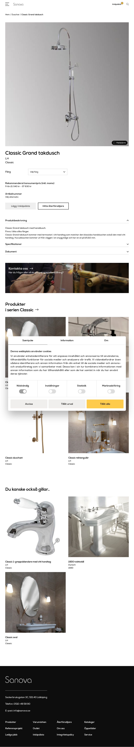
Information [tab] (67, 340)
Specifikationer (13, 244)
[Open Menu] (7, 4)
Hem (7, 14)
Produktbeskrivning (16, 220)
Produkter (10, 722)
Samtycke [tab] (27, 340)
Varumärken (39, 722)
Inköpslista (38, 734)
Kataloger (89, 722)
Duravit (71, 565)
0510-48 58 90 (22, 704)
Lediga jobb (11, 734)
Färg (8, 171)
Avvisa (29, 403)
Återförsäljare (64, 722)
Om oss (61, 728)
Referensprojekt (13, 728)
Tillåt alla (105, 403)
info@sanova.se (21, 710)
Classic (9, 162)
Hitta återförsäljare (53, 206)
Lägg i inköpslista (20, 206)
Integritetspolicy (65, 734)
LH (7, 158)
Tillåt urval (67, 403)
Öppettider (90, 728)
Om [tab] (106, 340)
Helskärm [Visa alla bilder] (119, 142)
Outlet (36, 728)
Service (88, 734)
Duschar (15, 14)
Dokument (11, 251)
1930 (70, 568)
